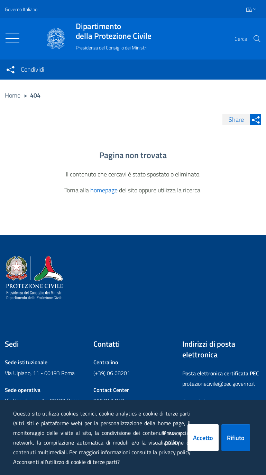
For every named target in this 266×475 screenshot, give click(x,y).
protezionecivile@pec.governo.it (218, 384)
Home (12, 95)
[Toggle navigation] (12, 38)
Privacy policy (172, 437)
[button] (257, 39)
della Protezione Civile (114, 31)
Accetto (203, 437)
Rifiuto (236, 437)
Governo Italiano (21, 9)
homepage (104, 190)
